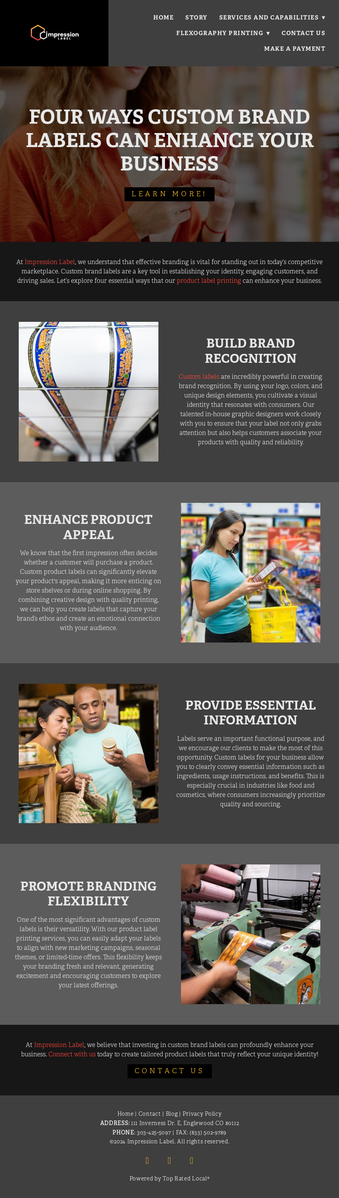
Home (163, 17)
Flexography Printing (223, 33)
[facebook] (147, 1161)
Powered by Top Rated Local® (170, 1178)
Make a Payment (294, 48)
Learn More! (169, 194)
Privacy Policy (202, 1114)
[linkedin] (170, 1161)
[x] (192, 1161)
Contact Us (303, 33)
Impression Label (50, 262)
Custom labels (199, 377)
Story (196, 17)
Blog (172, 1114)
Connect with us (72, 1054)
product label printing (209, 281)
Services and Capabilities (272, 17)
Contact (149, 1114)
